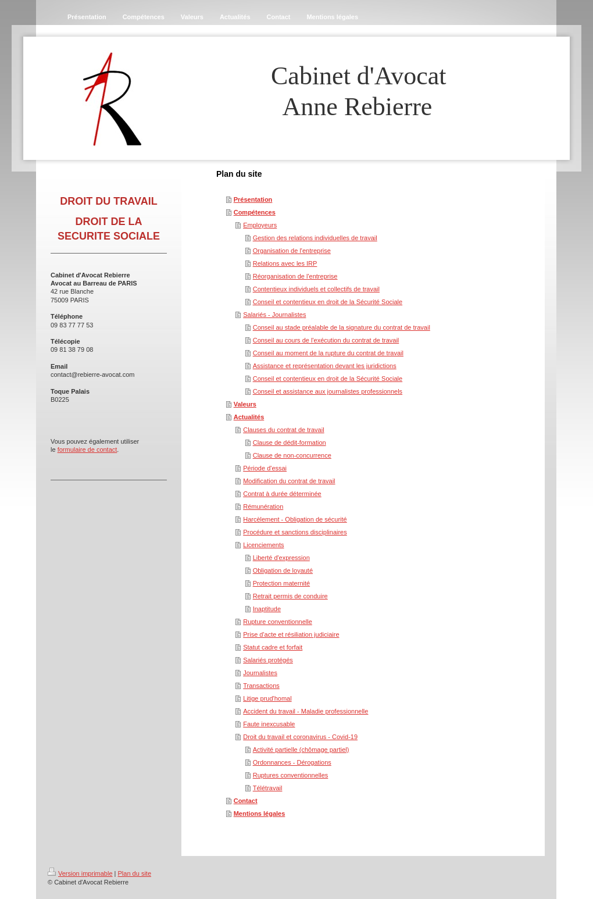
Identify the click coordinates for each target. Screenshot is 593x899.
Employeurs (260, 225)
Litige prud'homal (267, 698)
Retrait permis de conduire (290, 596)
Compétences (255, 212)
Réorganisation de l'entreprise (295, 276)
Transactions (261, 685)
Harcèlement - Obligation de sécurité (295, 519)
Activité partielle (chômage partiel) (301, 749)
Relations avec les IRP (285, 263)
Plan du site (134, 873)
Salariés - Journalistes (274, 314)
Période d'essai (265, 468)
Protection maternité (281, 583)
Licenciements (263, 544)
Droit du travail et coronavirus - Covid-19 (300, 736)
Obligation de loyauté (283, 570)
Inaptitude (267, 608)
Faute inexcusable (269, 723)
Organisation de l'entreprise (292, 250)
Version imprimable (80, 873)
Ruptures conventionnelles (290, 775)
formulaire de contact (87, 449)
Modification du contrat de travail (289, 480)
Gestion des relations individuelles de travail (315, 237)
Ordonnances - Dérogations (292, 762)
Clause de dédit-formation (289, 442)
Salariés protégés (268, 660)
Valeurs (245, 404)
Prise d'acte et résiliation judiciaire (291, 634)
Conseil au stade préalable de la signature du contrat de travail (341, 327)
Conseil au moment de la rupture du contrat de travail (328, 352)
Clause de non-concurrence (292, 455)
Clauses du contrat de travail (283, 429)
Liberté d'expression (281, 557)
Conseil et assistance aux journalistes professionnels (327, 391)
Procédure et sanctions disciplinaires (295, 532)
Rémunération (263, 506)
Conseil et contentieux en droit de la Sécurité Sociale (327, 301)
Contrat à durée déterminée (282, 493)
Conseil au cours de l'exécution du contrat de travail (326, 340)
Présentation (253, 199)
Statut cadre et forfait (272, 647)
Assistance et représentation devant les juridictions (324, 365)
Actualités (249, 416)
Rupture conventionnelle (277, 621)
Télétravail (268, 787)
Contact (246, 800)
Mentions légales (259, 813)
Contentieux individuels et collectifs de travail (316, 289)
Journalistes (260, 672)
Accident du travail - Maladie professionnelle (305, 711)
